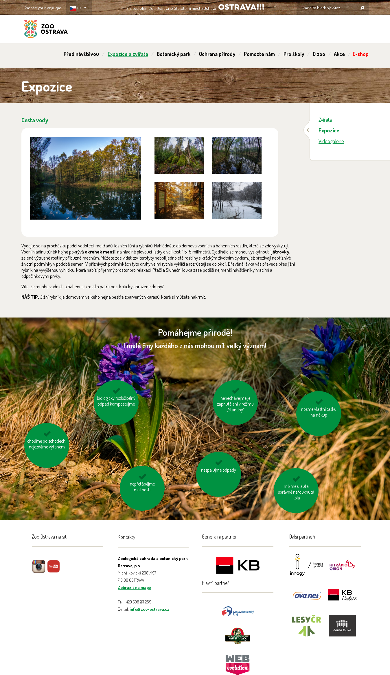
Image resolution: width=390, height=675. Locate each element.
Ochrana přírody (217, 54)
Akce (339, 54)
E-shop (361, 54)
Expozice (329, 130)
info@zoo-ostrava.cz (149, 609)
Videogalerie (331, 141)
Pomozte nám (259, 54)
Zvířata (325, 119)
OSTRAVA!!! (241, 7)
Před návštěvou (81, 54)
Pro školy (294, 54)
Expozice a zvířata (128, 54)
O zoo (319, 54)
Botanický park (173, 54)
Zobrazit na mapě (134, 587)
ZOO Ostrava (46, 30)
